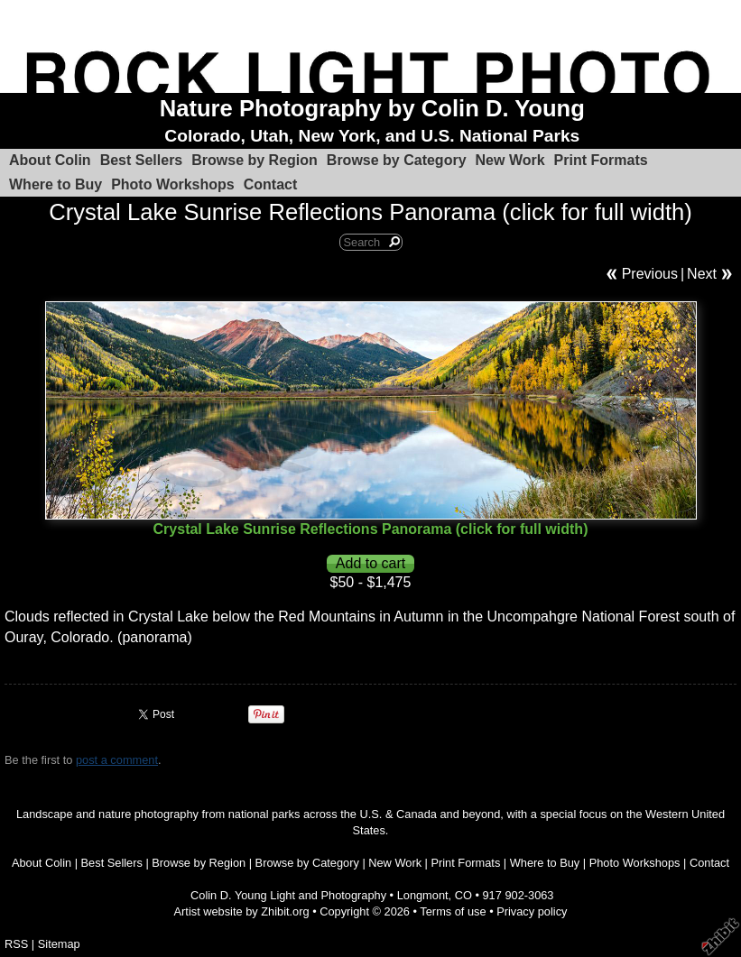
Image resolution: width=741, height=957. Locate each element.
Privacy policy (531, 911)
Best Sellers (141, 160)
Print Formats (601, 160)
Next (702, 273)
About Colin (50, 160)
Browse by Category (397, 160)
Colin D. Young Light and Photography (288, 895)
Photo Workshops (173, 184)
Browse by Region (254, 160)
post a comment (117, 760)
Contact (271, 184)
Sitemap (59, 944)
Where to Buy (55, 184)
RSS (16, 944)
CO (463, 895)
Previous (650, 273)
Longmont (423, 895)
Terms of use (453, 911)
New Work (510, 160)
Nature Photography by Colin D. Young (372, 108)
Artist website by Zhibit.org (242, 911)
